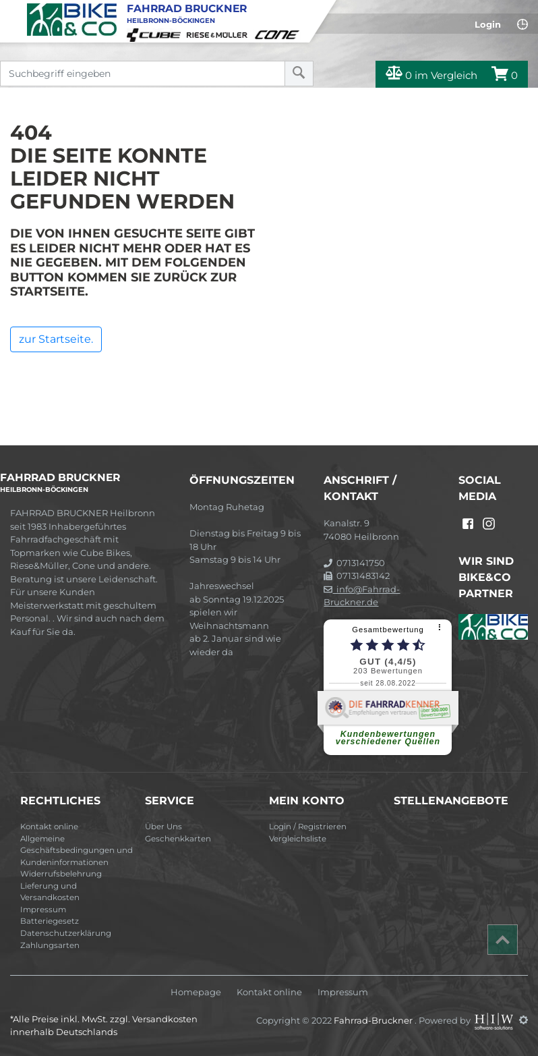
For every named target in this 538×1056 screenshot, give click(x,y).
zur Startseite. (56, 339)
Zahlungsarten (50, 945)
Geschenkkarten (178, 838)
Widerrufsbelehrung (61, 874)
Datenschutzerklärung (65, 933)
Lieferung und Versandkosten (50, 892)
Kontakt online (49, 826)
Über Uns (163, 826)
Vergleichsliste (297, 838)
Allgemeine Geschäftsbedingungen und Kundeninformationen (76, 850)
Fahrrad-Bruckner (374, 1019)
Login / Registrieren (308, 826)
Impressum (43, 909)
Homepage (196, 992)
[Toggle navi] (11, 11)
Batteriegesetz (49, 921)
